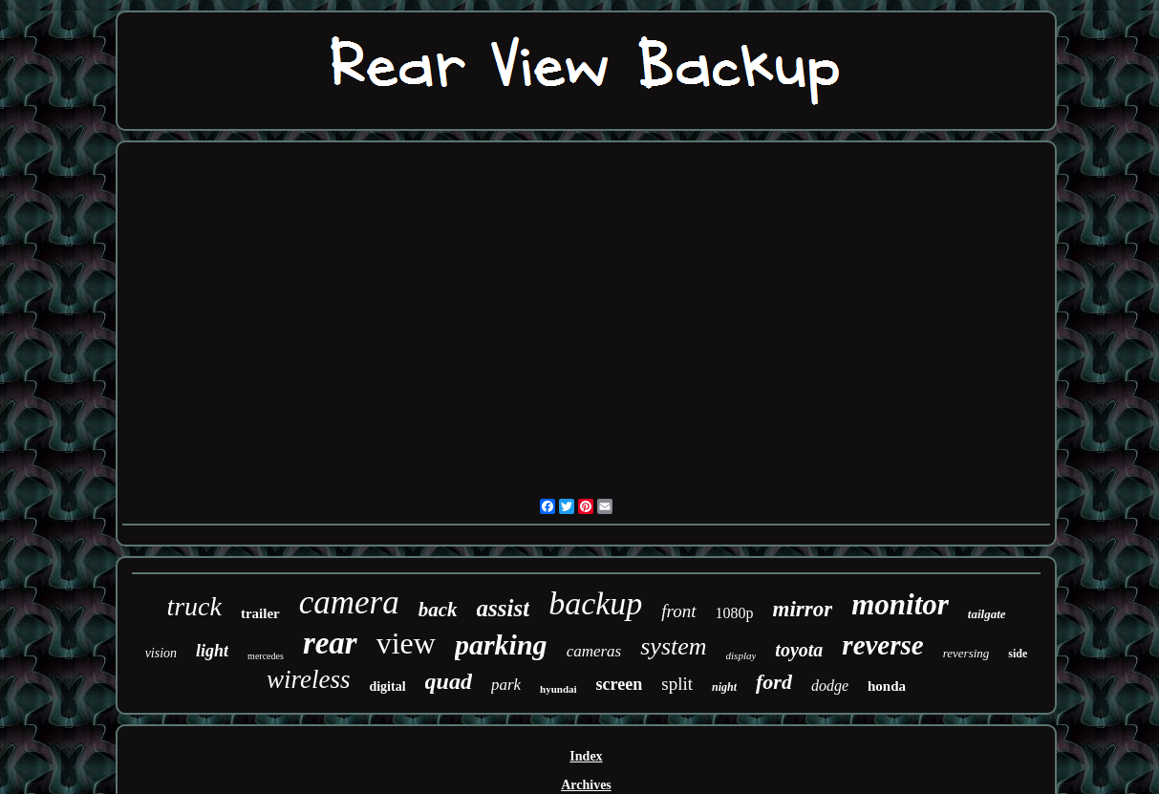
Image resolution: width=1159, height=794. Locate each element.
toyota (799, 649)
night (724, 687)
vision (161, 653)
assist (503, 608)
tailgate (987, 614)
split (677, 684)
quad (448, 681)
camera (349, 602)
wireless (309, 679)
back (438, 609)
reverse (882, 645)
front (678, 611)
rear (330, 643)
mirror (803, 609)
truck (194, 606)
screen (619, 684)
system (673, 646)
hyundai (558, 689)
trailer (260, 613)
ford (774, 682)
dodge (829, 685)
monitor (900, 604)
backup (595, 603)
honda (887, 686)
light (212, 650)
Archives (586, 785)
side (1017, 653)
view (406, 643)
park (506, 685)
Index (585, 756)
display (741, 655)
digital (387, 686)
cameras (594, 651)
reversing (966, 653)
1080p (735, 613)
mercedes (265, 656)
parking (501, 644)
